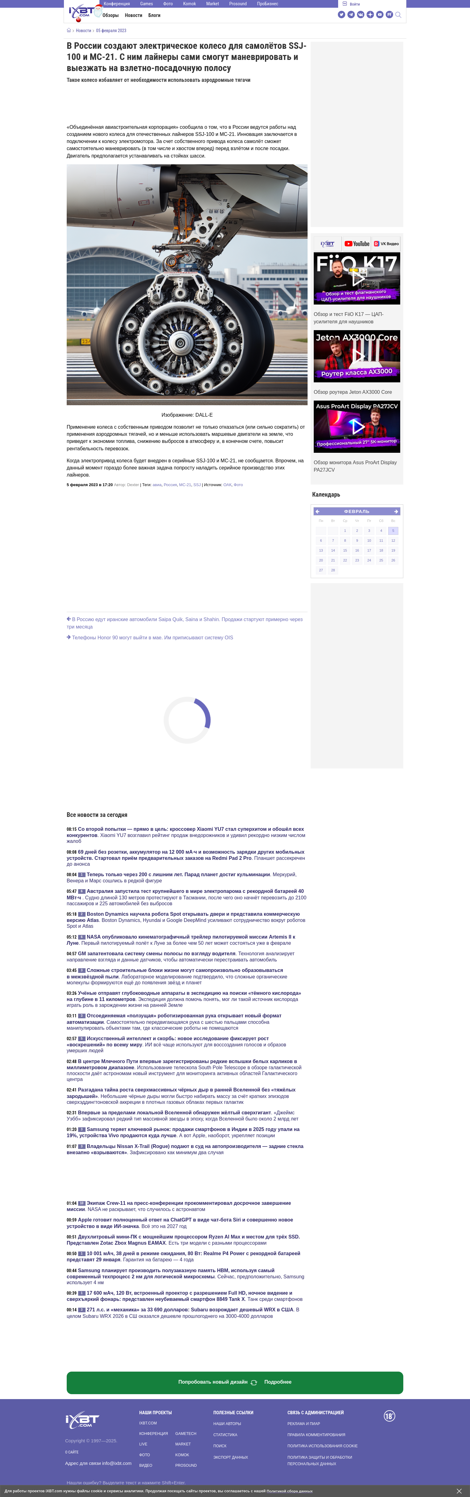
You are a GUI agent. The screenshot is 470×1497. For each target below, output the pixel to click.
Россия (170, 484)
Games (146, 3)
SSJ (197, 484)
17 (369, 550)
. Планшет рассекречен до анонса (186, 858)
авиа (157, 484)
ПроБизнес (267, 3)
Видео (145, 1465)
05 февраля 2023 (111, 30)
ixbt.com (148, 1423)
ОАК (227, 484)
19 (393, 550)
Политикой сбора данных (290, 1491)
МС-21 (185, 484)
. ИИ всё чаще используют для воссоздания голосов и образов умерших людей (176, 1044)
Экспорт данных (230, 1457)
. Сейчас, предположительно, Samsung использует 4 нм (185, 1276)
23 (357, 560)
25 (381, 560)
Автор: (126, 484)
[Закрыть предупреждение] (459, 1491)
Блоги (155, 15)
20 (321, 560)
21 (333, 560)
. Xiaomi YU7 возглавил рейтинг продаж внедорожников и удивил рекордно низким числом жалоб (186, 835)
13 (321, 550)
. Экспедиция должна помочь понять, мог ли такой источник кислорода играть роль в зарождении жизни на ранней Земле (184, 999)
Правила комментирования (316, 1435)
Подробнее (278, 1382)
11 (381, 540)
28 (333, 570)
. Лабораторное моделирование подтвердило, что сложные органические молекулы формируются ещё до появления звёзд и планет (177, 976)
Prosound (238, 3)
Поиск (219, 1446)
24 (369, 560)
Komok (189, 3)
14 (333, 550)
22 (345, 560)
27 (321, 570)
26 (393, 560)
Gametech (185, 1434)
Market (212, 3)
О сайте (71, 1452)
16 (357, 550)
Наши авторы (227, 1424)
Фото (168, 3)
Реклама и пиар (303, 1424)
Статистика (225, 1435)
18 (381, 550)
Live (143, 1444)
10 (369, 540)
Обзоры (111, 15)
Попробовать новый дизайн (218, 1382)
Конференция (117, 3)
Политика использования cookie (322, 1446)
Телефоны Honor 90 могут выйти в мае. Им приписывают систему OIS (150, 637)
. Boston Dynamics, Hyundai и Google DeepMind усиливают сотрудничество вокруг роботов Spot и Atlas (186, 920)
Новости (133, 15)
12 (393, 540)
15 (345, 550)
